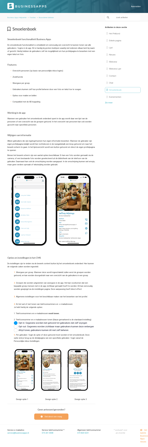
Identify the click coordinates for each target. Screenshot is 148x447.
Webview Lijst (113, 69)
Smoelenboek (113, 90)
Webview (111, 62)
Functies (33, 17)
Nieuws (110, 55)
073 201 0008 (47, 433)
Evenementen (113, 97)
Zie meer (109, 103)
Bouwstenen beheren (46, 17)
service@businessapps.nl (18, 433)
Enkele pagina (113, 40)
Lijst (109, 48)
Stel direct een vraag (51, 416)
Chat (109, 83)
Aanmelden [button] (136, 6)
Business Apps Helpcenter (17, 17)
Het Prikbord (113, 33)
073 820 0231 (83, 433)
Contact (111, 76)
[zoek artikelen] (123, 17)
